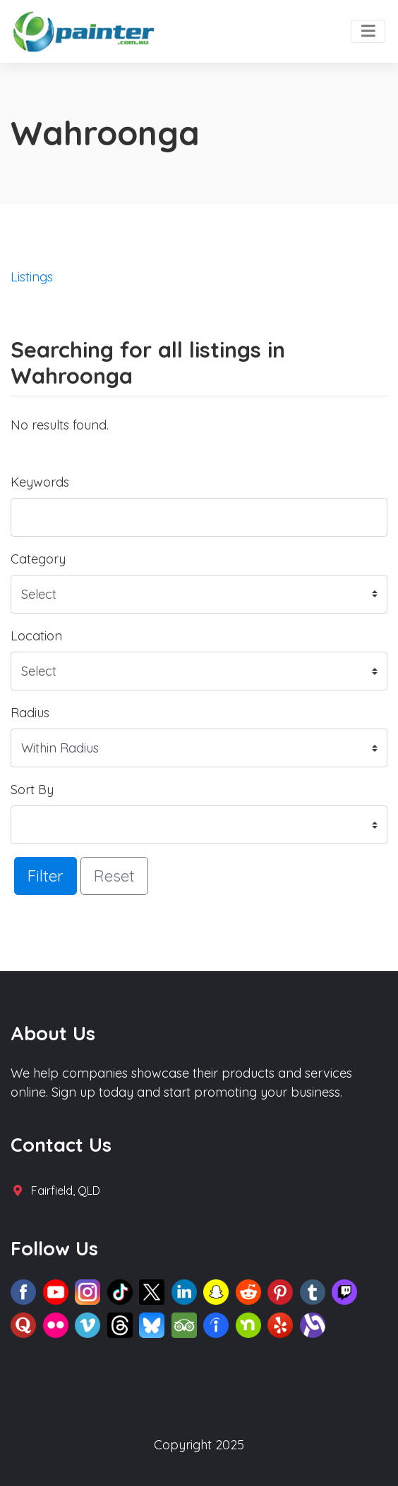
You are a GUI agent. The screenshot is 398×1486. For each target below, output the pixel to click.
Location (36, 636)
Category (38, 559)
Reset (114, 875)
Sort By (32, 789)
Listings (32, 277)
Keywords (40, 482)
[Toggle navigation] (368, 32)
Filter (46, 875)
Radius (30, 713)
